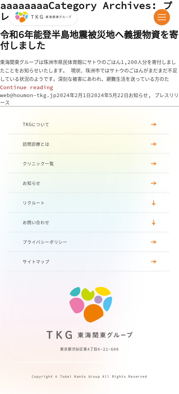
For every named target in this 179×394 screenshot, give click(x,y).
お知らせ (138, 95)
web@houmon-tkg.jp (28, 95)
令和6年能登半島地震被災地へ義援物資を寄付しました (89, 40)
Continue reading (26, 87)
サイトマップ (89, 261)
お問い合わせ (36, 222)
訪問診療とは (89, 144)
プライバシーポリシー (89, 242)
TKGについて (89, 124)
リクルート (34, 203)
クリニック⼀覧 (89, 163)
